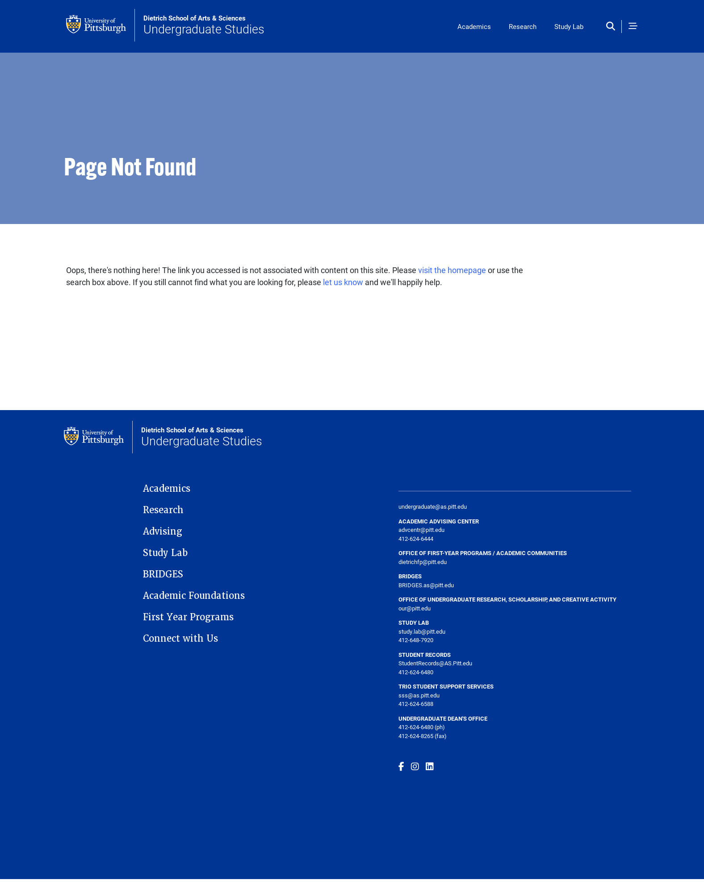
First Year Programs (188, 617)
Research (522, 26)
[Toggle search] (612, 26)
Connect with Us (180, 638)
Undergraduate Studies (203, 25)
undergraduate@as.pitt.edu (432, 506)
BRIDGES (163, 574)
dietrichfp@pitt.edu (422, 562)
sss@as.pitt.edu (419, 695)
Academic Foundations (194, 596)
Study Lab (568, 26)
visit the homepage (452, 270)
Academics (474, 26)
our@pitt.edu (414, 608)
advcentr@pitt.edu (421, 530)
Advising (162, 531)
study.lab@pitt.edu (421, 631)
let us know (343, 282)
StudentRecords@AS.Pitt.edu (435, 663)
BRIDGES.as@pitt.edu (426, 585)
